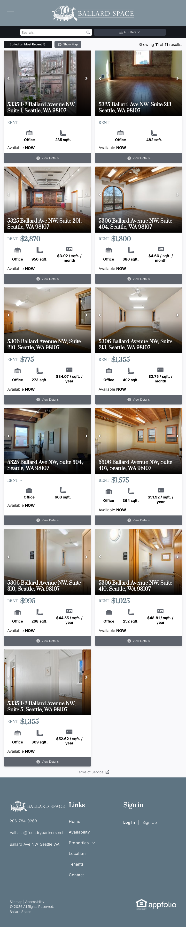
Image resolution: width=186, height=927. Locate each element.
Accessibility (34, 902)
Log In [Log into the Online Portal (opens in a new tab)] (129, 822)
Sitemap (16, 902)
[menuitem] (84, 823)
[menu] (10, 13)
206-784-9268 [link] (23, 820)
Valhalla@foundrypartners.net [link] (36, 832)
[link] (141, 901)
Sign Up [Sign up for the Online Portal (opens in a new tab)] (149, 822)
